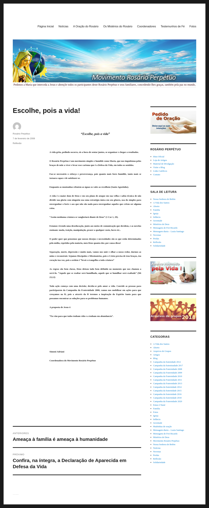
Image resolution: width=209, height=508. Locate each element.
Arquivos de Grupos (162, 351)
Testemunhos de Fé (173, 26)
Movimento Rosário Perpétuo (166, 441)
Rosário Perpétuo (21, 133)
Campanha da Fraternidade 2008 (167, 369)
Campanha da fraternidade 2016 (167, 394)
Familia (156, 210)
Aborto (156, 206)
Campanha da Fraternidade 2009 (167, 372)
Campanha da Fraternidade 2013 (167, 383)
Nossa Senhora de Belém (164, 199)
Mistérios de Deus (161, 224)
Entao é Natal (159, 405)
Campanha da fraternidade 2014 (167, 387)
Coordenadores (146, 26)
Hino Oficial (158, 156)
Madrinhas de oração (162, 426)
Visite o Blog (159, 167)
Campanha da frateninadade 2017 (168, 365)
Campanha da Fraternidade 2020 (167, 401)
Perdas (156, 238)
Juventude (157, 220)
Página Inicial (46, 26)
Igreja (155, 213)
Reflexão (17, 143)
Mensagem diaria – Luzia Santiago (168, 231)
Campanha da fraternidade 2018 (167, 397)
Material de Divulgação (163, 163)
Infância (156, 217)
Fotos (192, 26)
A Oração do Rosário (86, 26)
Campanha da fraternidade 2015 (167, 390)
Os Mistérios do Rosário (117, 26)
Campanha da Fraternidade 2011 (167, 380)
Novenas (157, 235)
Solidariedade (159, 245)
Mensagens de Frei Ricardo (165, 227)
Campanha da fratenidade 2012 (167, 362)
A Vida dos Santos (161, 202)
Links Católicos (160, 171)
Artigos (156, 354)
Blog (155, 358)
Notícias (63, 26)
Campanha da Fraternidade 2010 (167, 376)
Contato (156, 174)
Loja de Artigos (160, 160)
